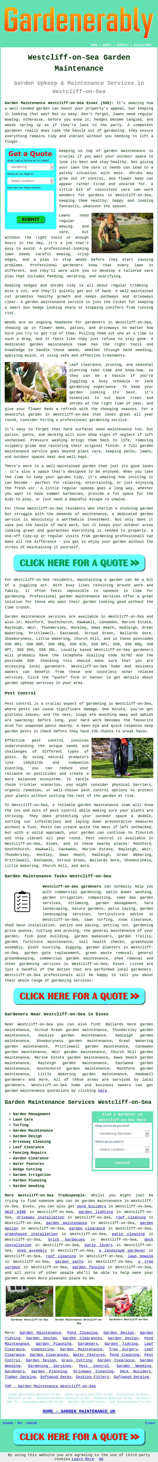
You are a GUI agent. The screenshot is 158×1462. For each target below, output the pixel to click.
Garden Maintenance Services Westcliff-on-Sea (78, 1102)
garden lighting (96, 1212)
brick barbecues (66, 1240)
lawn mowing (140, 1256)
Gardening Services (49, 1366)
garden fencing (88, 1267)
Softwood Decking (131, 1377)
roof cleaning (131, 1217)
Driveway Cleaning (93, 1371)
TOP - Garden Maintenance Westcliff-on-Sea (50, 1386)
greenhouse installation (31, 1234)
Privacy (150, 1422)
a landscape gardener (122, 1251)
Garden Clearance (116, 1360)
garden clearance (87, 1228)
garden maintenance (66, 1223)
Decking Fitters (92, 1377)
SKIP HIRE (15, 1212)
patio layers (99, 1245)
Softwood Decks (55, 1377)
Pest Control (94, 1366)
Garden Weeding (134, 1366)
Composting (42, 1349)
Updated (31, 1422)
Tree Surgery (123, 1349)
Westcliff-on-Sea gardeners (72, 886)
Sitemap (8, 1422)
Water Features (89, 1355)
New (19, 1422)
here (102, 1091)
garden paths (69, 1262)
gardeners (15, 1080)
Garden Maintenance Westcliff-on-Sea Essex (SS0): (59, 103)
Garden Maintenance (40, 1333)
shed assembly (32, 1251)
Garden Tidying (121, 1344)
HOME (94, 45)
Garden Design (118, 1333)
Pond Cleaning (82, 1333)
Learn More (83, 1459)
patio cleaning (128, 1234)
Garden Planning (53, 1344)
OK (101, 1459)
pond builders (91, 1206)
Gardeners (88, 1344)
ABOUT (107, 45)
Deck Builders (135, 1371)
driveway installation (40, 1217)
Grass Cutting (77, 1360)
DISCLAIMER (142, 45)
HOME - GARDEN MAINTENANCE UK (79, 1411)
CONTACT (123, 45)
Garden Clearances (82, 1338)
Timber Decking (20, 1377)
